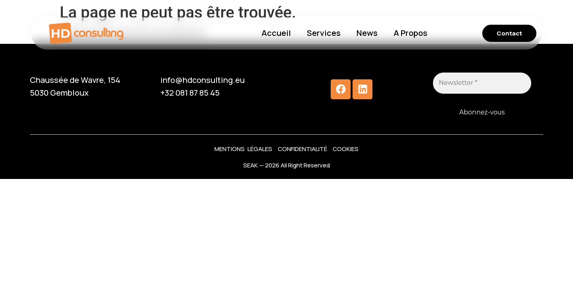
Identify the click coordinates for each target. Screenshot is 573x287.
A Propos (410, 33)
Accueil (276, 33)
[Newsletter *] (482, 83)
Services (324, 33)
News (367, 33)
